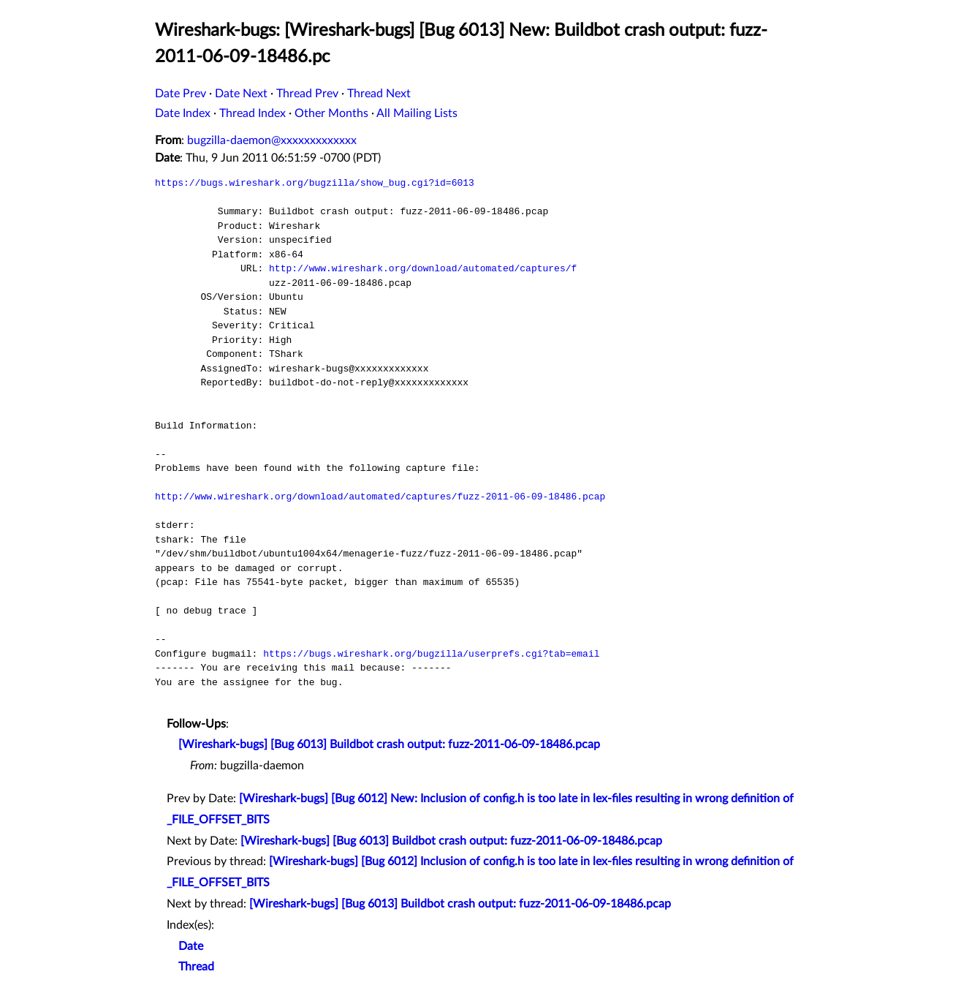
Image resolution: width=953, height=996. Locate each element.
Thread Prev (307, 93)
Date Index (182, 113)
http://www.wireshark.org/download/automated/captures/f (423, 268)
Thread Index (252, 113)
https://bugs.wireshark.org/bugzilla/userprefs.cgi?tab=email (431, 653)
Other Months (331, 113)
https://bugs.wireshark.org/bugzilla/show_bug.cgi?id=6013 (314, 182)
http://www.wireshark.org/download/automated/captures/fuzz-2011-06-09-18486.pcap (380, 496)
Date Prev (180, 93)
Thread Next (379, 93)
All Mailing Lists (416, 113)
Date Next (241, 93)
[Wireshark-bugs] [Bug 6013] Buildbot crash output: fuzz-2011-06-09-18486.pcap (389, 744)
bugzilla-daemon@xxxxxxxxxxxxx (272, 140)
